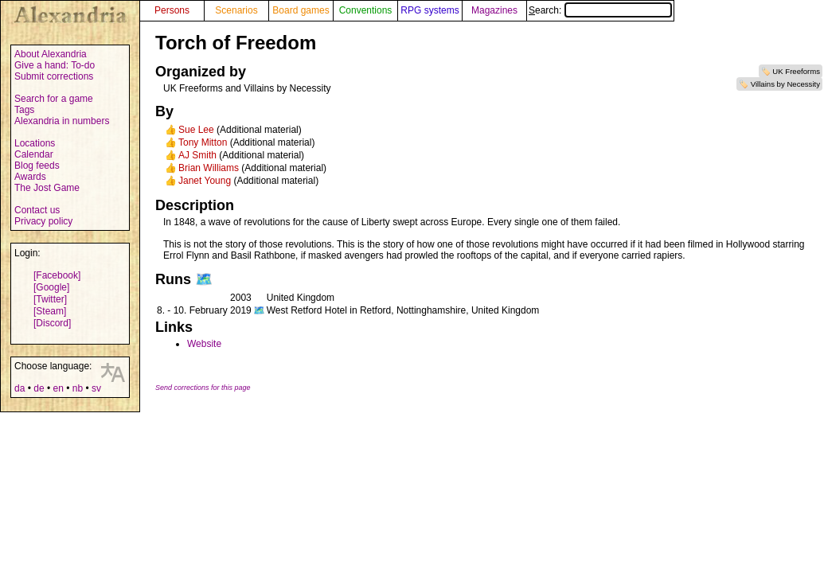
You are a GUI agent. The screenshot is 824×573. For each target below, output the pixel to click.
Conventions (365, 10)
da (19, 388)
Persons (171, 10)
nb (77, 388)
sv (96, 388)
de (38, 388)
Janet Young (204, 180)
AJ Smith (197, 155)
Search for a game (53, 98)
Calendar (33, 154)
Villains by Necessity (785, 84)
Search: (600, 10)
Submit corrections (53, 76)
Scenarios (236, 10)
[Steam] (49, 311)
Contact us (37, 210)
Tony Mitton (202, 142)
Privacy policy (43, 221)
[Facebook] (56, 275)
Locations (34, 143)
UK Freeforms (796, 71)
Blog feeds (37, 165)
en (58, 388)
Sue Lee (196, 129)
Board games (300, 10)
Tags (24, 109)
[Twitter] (50, 299)
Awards (30, 176)
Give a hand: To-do (54, 65)
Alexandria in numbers (61, 121)
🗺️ (204, 279)
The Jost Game (47, 187)
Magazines (494, 10)
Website (204, 343)
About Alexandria (50, 54)
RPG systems (429, 10)
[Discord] (52, 323)
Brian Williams (208, 167)
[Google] (51, 287)
